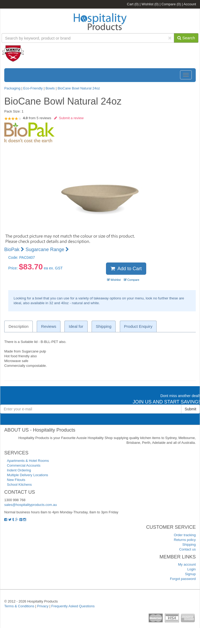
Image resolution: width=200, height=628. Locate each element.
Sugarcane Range (47, 249)
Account (189, 4)
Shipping (189, 545)
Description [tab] (18, 326)
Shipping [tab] (103, 326)
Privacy (42, 606)
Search (186, 38)
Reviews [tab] (48, 326)
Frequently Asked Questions (73, 606)
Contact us (187, 549)
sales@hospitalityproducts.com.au (30, 505)
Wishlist (149, 4)
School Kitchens (19, 485)
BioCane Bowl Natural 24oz (79, 88)
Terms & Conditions (19, 606)
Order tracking (185, 535)
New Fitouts (16, 480)
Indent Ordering (19, 470)
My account (187, 564)
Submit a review (69, 118)
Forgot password (183, 579)
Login (191, 569)
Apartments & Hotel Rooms (28, 461)
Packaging (12, 88)
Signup (190, 574)
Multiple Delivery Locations (27, 475)
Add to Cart (126, 268)
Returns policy (185, 540)
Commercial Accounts (23, 465)
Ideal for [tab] (76, 326)
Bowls (50, 88)
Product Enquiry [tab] (138, 326)
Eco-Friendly (33, 88)
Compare (171, 4)
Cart (133, 4)
